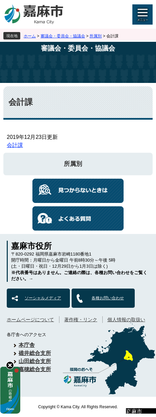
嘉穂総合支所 (35, 369)
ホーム (30, 36)
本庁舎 (27, 345)
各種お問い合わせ (108, 298)
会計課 (15, 145)
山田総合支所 (35, 361)
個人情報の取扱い (126, 319)
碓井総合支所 (35, 353)
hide (10, 365)
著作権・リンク (80, 319)
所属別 (95, 36)
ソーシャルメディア (43, 298)
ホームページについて (30, 319)
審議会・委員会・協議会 (63, 36)
